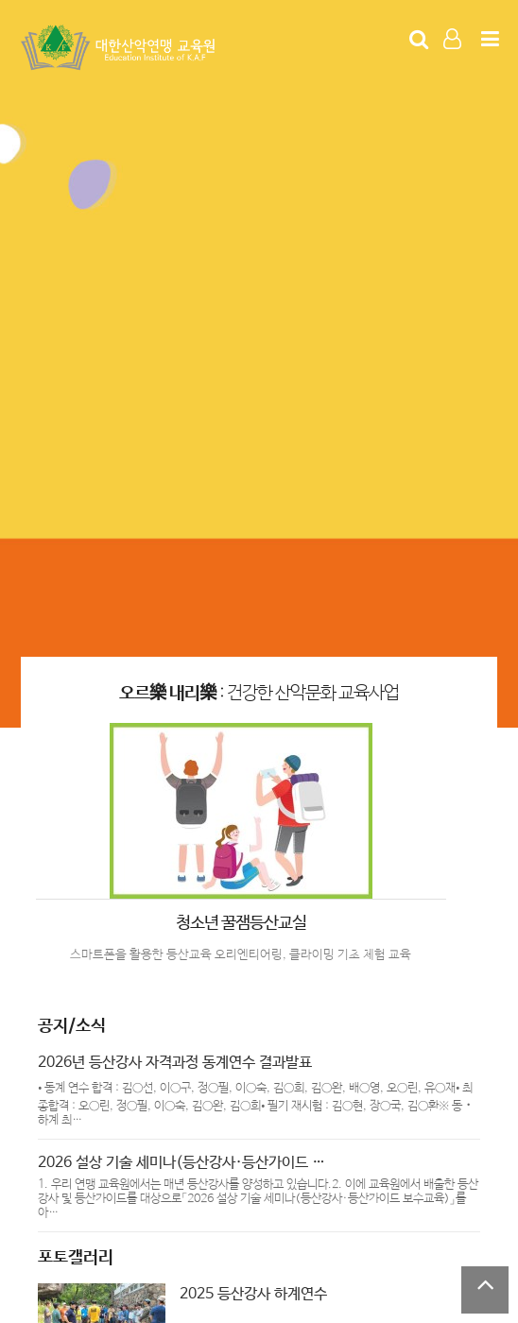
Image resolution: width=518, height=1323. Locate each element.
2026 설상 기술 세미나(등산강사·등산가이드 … (181, 1163)
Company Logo (120, 48)
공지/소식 (72, 1026)
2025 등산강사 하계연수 (253, 1294)
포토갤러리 (75, 1257)
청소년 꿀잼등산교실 (241, 923)
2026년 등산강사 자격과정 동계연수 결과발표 (175, 1063)
